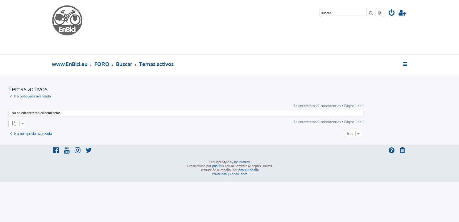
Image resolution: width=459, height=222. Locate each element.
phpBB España (248, 170)
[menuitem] (391, 13)
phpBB (216, 166)
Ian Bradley (242, 162)
